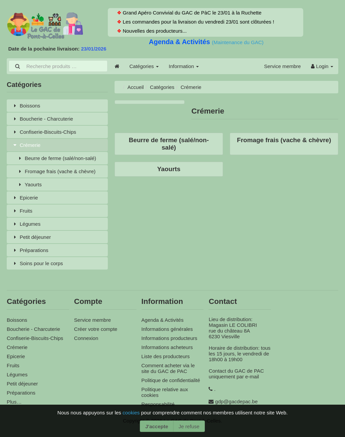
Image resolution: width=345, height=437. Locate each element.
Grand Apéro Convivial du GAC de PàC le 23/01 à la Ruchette (191, 12)
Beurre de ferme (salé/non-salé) (56, 158)
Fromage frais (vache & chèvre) (56, 171)
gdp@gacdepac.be (236, 401)
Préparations (30, 250)
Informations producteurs (169, 338)
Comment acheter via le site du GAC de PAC (168, 368)
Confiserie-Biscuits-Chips (44, 132)
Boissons (26, 105)
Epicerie (25, 197)
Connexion (86, 338)
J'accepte (156, 426)
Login (322, 66)
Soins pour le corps (37, 263)
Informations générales (167, 329)
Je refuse (189, 426)
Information (184, 66)
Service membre (282, 66)
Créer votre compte (95, 329)
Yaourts (29, 184)
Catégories (144, 66)
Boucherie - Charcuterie (42, 119)
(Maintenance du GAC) (237, 42)
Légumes (26, 224)
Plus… (14, 402)
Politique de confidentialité (171, 380)
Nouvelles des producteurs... (154, 31)
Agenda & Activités (180, 41)
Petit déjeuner (31, 237)
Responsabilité (158, 404)
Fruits (22, 211)
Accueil (135, 87)
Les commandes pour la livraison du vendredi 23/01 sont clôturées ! (197, 22)
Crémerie (26, 145)
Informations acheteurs (167, 347)
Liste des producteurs (166, 356)
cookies (132, 412)
